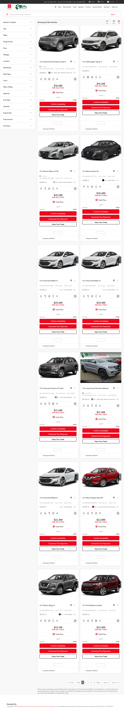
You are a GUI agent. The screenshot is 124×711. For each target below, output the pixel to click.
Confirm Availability (58, 104)
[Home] (55, 7)
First (70, 682)
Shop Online (67, 7)
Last (106, 682)
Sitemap (27, 706)
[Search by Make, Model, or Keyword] (59, 14)
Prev (77, 682)
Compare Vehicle (49, 129)
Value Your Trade (58, 114)
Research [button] (107, 7)
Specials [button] (81, 7)
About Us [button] (115, 7)
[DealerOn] (12, 704)
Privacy (32, 706)
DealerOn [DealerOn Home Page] (21, 706)
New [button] (59, 7)
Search (113, 14)
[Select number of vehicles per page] (116, 682)
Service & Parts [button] (97, 7)
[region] (58, 100)
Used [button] (74, 7)
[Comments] (75, 79)
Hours (56, 706)
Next (99, 682)
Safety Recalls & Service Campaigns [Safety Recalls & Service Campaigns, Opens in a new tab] (44, 706)
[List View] (118, 22)
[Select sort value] (107, 22)
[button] (76, 41)
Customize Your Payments (58, 109)
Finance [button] (88, 7)
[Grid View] (113, 22)
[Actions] (75, 61)
